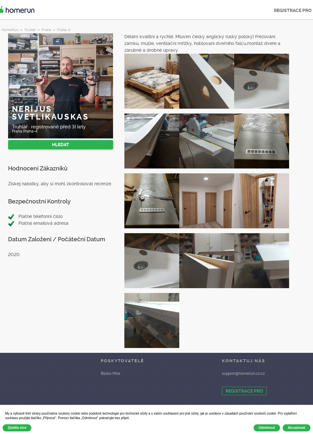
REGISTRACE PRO (244, 391)
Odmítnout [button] (267, 427)
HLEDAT (60, 144)
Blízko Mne (110, 373)
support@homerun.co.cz (243, 373)
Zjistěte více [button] (17, 427)
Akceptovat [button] (296, 427)
